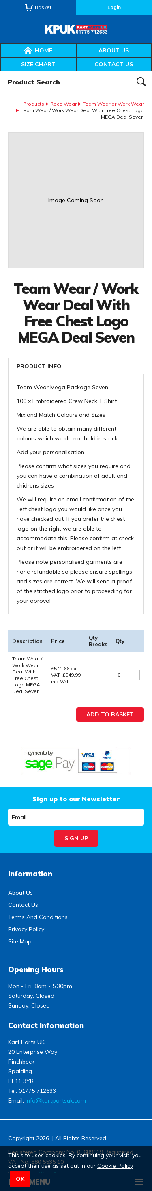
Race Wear (63, 104)
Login (114, 7)
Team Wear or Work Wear (113, 104)
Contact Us (113, 64)
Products (33, 104)
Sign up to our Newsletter (76, 799)
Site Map (20, 941)
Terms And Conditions (38, 917)
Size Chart (38, 64)
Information (30, 873)
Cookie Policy (115, 1165)
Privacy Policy (26, 929)
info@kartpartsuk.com (56, 1100)
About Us (113, 50)
